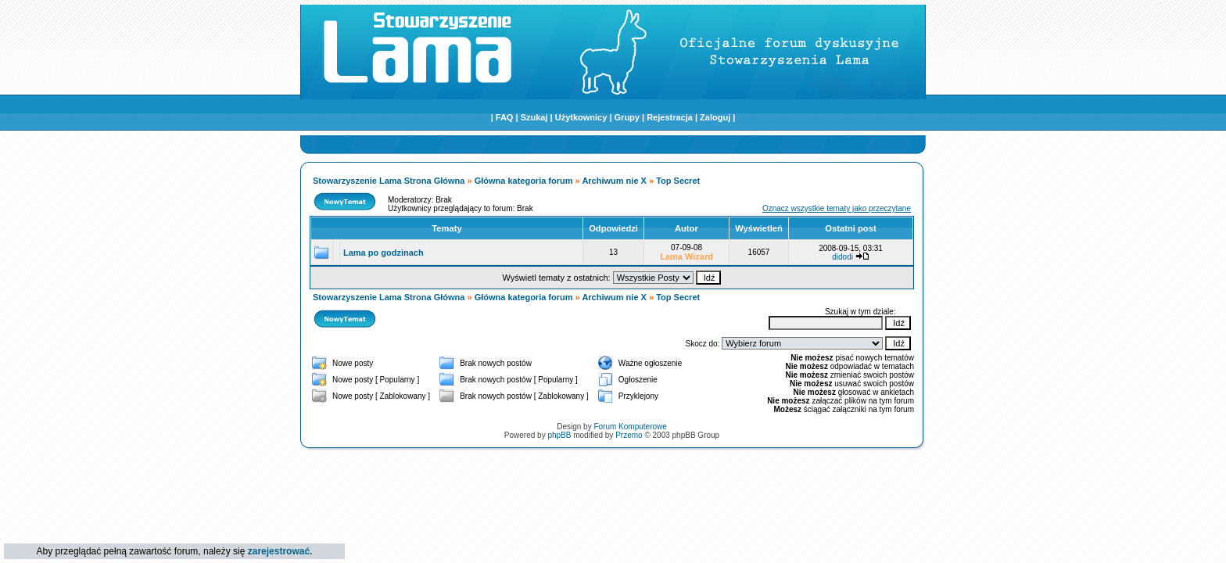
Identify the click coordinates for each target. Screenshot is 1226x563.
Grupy (627, 117)
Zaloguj (715, 117)
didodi (842, 257)
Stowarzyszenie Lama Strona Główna (388, 180)
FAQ (505, 117)
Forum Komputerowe (629, 426)
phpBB (559, 435)
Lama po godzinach (383, 252)
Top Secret (678, 180)
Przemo (628, 435)
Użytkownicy (581, 117)
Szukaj (534, 117)
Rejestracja (670, 117)
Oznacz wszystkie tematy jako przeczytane (836, 208)
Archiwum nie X (614, 180)
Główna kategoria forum (524, 180)
